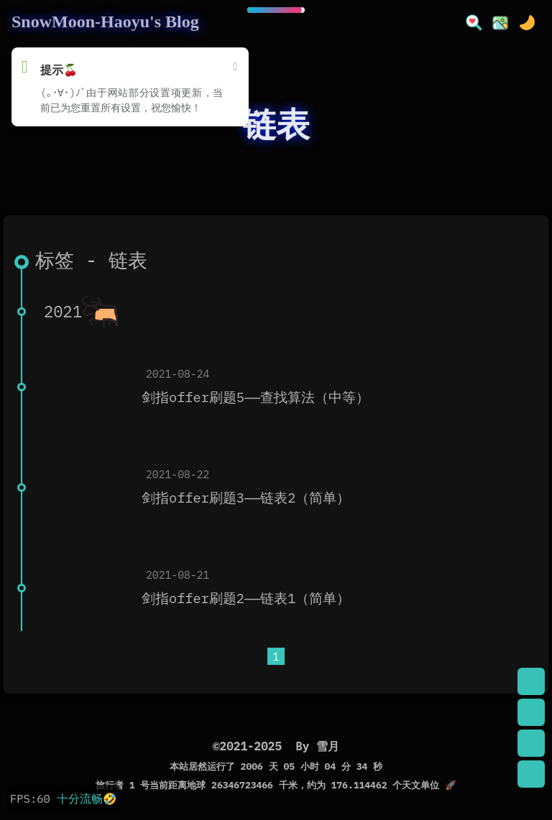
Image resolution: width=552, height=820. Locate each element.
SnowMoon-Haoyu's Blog (105, 21)
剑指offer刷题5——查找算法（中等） (255, 397)
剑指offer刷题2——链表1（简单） (246, 598)
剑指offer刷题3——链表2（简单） (246, 497)
